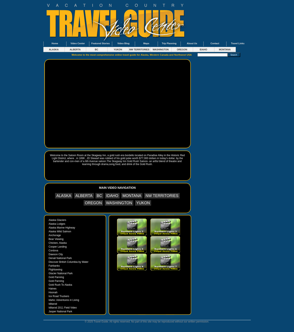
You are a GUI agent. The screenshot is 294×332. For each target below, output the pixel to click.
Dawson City (56, 254)
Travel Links (237, 43)
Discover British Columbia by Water (68, 261)
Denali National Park (60, 258)
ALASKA (54, 49)
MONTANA (225, 49)
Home (55, 43)
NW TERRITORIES (139, 49)
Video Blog (123, 43)
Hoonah (53, 292)
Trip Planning (169, 43)
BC (96, 49)
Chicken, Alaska (58, 242)
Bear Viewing (56, 239)
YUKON (118, 49)
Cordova (53, 250)
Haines (53, 288)
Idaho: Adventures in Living (64, 300)
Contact (215, 43)
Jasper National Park (60, 311)
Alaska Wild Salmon (60, 231)
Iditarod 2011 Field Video (63, 307)
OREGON (182, 49)
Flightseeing (55, 269)
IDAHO (203, 49)
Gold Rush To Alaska (60, 284)
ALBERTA (75, 49)
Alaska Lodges (57, 223)
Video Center (77, 43)
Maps (146, 43)
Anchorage (55, 235)
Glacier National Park (61, 273)
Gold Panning (56, 277)
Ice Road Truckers (59, 296)
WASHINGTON (161, 49)
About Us (192, 43)
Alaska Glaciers (57, 220)
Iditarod (53, 303)
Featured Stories (100, 43)
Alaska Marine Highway (62, 227)
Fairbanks (54, 265)
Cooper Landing (58, 246)
